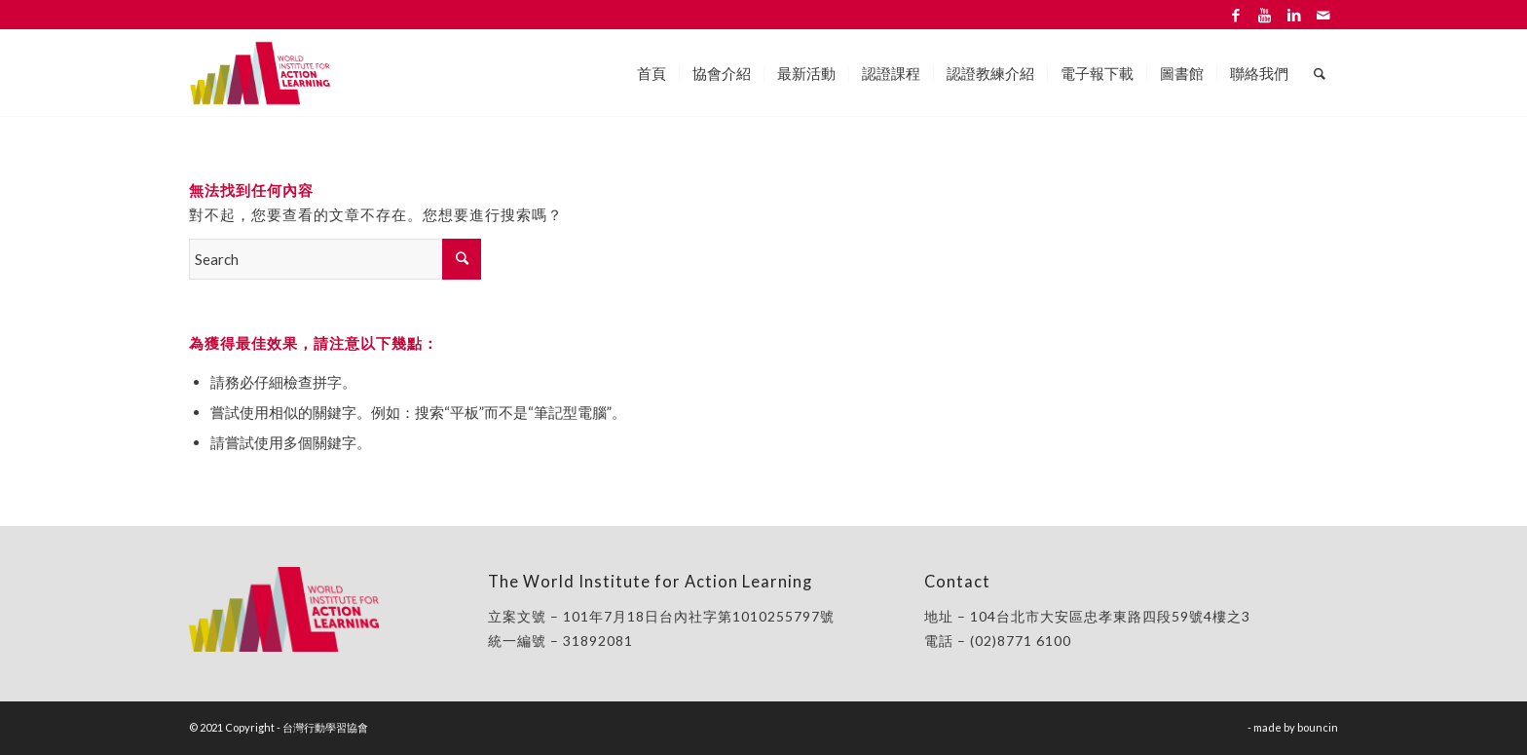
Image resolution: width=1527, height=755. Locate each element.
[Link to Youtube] (1264, 14)
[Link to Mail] (1323, 14)
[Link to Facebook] (1235, 14)
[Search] (1319, 73)
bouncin (1317, 727)
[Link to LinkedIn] (1294, 14)
